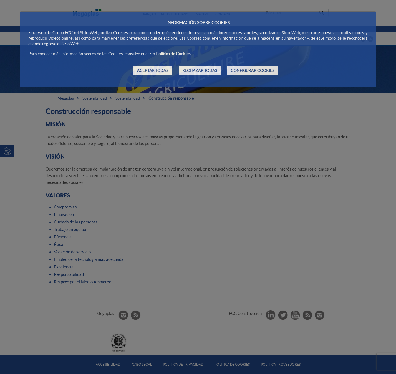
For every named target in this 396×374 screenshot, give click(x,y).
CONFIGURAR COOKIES (252, 70)
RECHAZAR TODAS (199, 70)
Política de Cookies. (173, 53)
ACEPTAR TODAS (152, 70)
